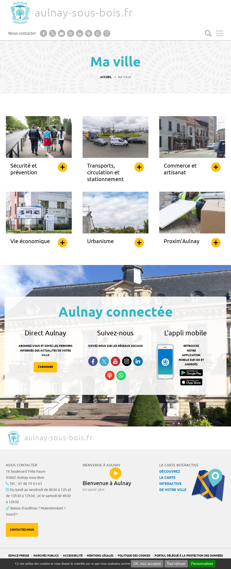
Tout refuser (176, 564)
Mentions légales (100, 556)
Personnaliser (202, 564)
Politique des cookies (134, 556)
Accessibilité (73, 556)
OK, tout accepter (147, 564)
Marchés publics (46, 556)
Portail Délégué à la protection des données (189, 556)
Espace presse (18, 556)
